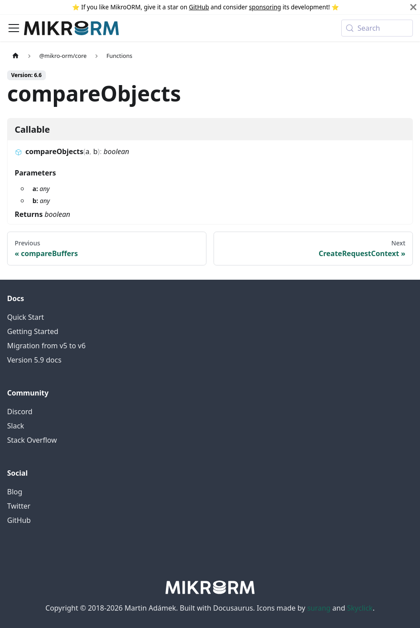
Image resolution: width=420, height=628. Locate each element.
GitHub (199, 7)
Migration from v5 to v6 (46, 346)
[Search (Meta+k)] (377, 28)
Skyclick (360, 608)
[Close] (413, 7)
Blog (14, 492)
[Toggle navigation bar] (13, 28)
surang (319, 608)
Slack (15, 426)
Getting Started (32, 331)
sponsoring (265, 7)
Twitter (18, 506)
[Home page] (15, 55)
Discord (19, 411)
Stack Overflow (32, 440)
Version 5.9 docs (34, 360)
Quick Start (25, 317)
